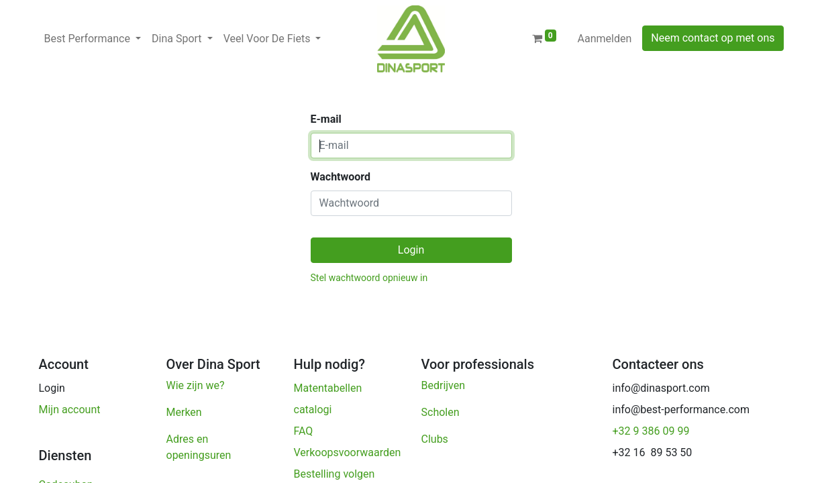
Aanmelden (605, 38)
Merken (184, 412)
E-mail (326, 119)
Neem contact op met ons (712, 38)
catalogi (313, 409)
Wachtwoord (341, 176)
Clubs (436, 439)
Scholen (440, 412)
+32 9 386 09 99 (651, 431)
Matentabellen (328, 388)
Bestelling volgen (336, 474)
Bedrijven (444, 385)
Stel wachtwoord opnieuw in (369, 277)
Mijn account (70, 409)
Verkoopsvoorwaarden (349, 452)
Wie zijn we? (195, 385)
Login (411, 250)
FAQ (303, 431)
